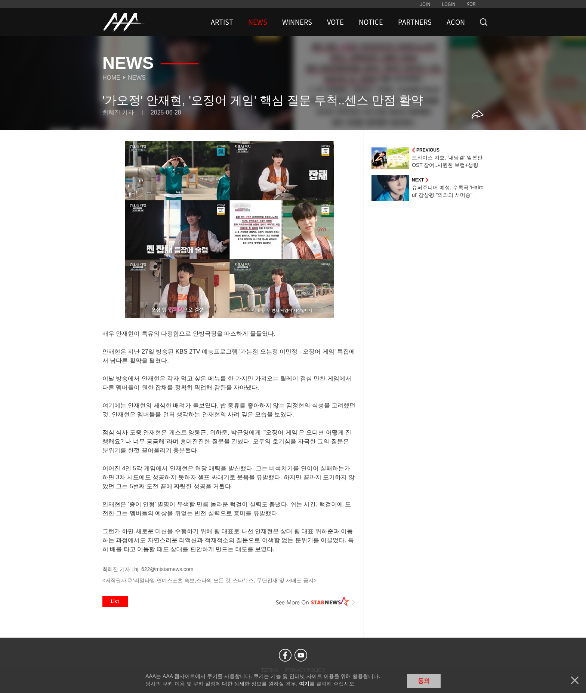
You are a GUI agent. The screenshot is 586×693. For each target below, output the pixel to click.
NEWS (257, 22)
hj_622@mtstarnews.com (163, 569)
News (137, 77)
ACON (456, 22)
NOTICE (371, 22)
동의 (424, 681)
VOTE (335, 22)
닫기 (575, 680)
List (115, 601)
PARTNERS (415, 22)
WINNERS (297, 22)
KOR (471, 3)
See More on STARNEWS (316, 601)
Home (111, 77)
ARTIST (222, 22)
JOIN (425, 4)
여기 (304, 684)
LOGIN (449, 4)
